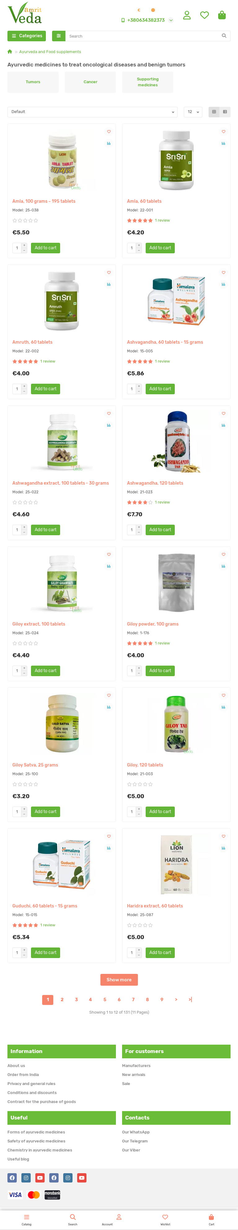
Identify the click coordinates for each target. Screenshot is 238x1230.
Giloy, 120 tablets (145, 766)
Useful (19, 1118)
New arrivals (133, 1074)
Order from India (23, 1074)
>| (190, 1001)
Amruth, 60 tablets (32, 343)
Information (26, 1051)
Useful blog (18, 1159)
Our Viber (131, 1150)
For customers (144, 1051)
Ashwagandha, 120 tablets (155, 484)
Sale (126, 1083)
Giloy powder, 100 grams (152, 625)
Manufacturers (136, 1065)
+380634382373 (142, 20)
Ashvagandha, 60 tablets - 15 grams (165, 343)
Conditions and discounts (32, 1092)
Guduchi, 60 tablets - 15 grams (44, 907)
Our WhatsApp (136, 1132)
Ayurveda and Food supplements (50, 53)
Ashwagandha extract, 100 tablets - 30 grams (60, 484)
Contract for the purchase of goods (41, 1101)
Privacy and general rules (31, 1083)
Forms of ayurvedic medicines (36, 1132)
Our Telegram (135, 1141)
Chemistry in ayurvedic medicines (39, 1150)
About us (16, 1065)
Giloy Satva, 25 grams (35, 766)
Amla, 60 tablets (144, 202)
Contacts (137, 1118)
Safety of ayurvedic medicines (36, 1141)
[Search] (148, 37)
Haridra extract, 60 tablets (155, 907)
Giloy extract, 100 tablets (38, 625)
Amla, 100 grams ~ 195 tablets (43, 202)
